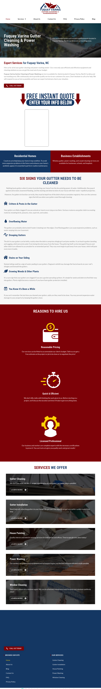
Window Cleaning (58, 677)
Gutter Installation (58, 664)
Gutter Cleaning (57, 660)
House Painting (57, 669)
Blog (93, 19)
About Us (36, 19)
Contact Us (52, 19)
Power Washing (57, 673)
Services (22, 19)
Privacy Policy (79, 19)
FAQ (65, 19)
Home (8, 19)
